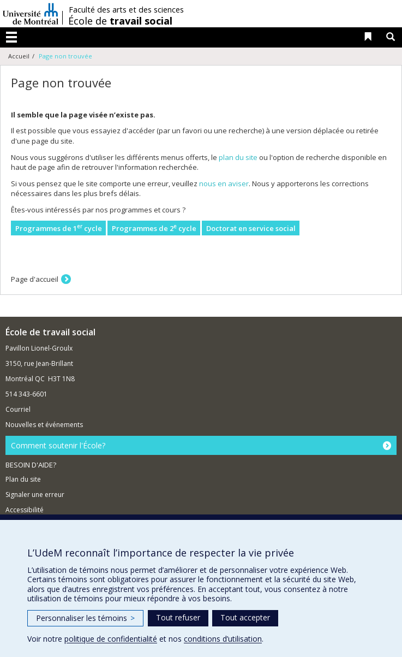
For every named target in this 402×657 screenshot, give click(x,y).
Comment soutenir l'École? (58, 445)
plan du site (238, 157)
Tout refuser (178, 617)
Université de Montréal (30, 14)
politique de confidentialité (110, 639)
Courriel (18, 409)
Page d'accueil (34, 279)
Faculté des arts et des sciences (126, 10)
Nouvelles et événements (44, 424)
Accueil (18, 56)
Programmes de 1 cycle (58, 228)
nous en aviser (224, 183)
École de (120, 21)
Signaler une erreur (34, 494)
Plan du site (23, 479)
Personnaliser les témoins (85, 618)
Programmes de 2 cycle (154, 228)
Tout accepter (245, 617)
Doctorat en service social (251, 228)
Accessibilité (24, 509)
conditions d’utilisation (223, 639)
